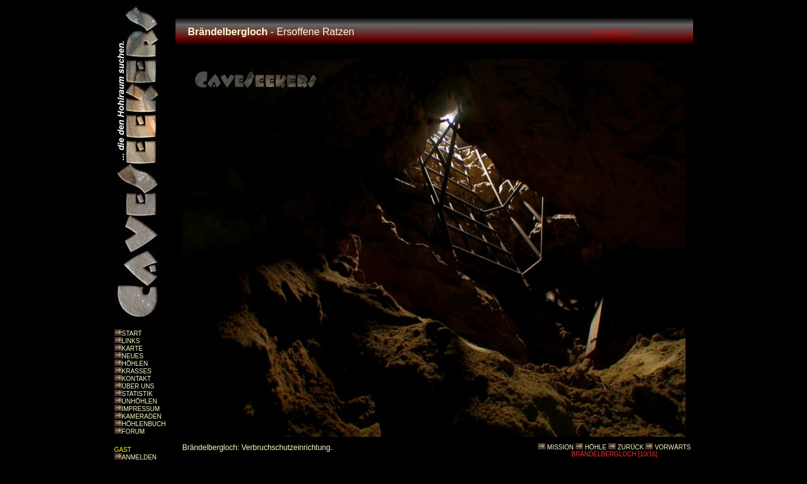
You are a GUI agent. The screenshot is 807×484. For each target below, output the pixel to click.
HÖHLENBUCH (144, 424)
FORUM (133, 431)
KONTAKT (136, 378)
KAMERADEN (142, 416)
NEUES (132, 356)
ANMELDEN (139, 457)
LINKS (131, 341)
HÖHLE (595, 447)
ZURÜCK (631, 447)
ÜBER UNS (138, 386)
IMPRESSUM (141, 408)
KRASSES (137, 371)
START (132, 333)
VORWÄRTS (673, 447)
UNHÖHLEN (139, 401)
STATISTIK (137, 393)
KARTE (132, 348)
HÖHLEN (135, 363)
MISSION (560, 447)
